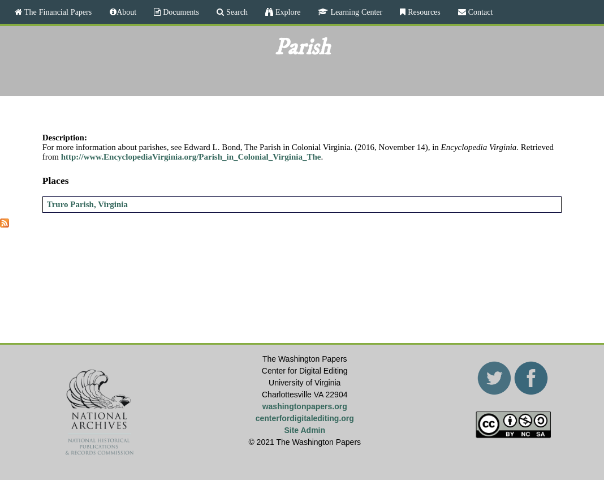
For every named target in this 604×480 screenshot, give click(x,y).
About (126, 12)
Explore (286, 12)
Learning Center (355, 12)
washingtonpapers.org (304, 406)
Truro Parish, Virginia (87, 204)
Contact (479, 12)
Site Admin (304, 430)
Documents (180, 12)
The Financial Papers (57, 12)
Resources (423, 12)
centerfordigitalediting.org (305, 418)
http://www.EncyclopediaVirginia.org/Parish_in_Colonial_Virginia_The (191, 156)
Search (236, 12)
